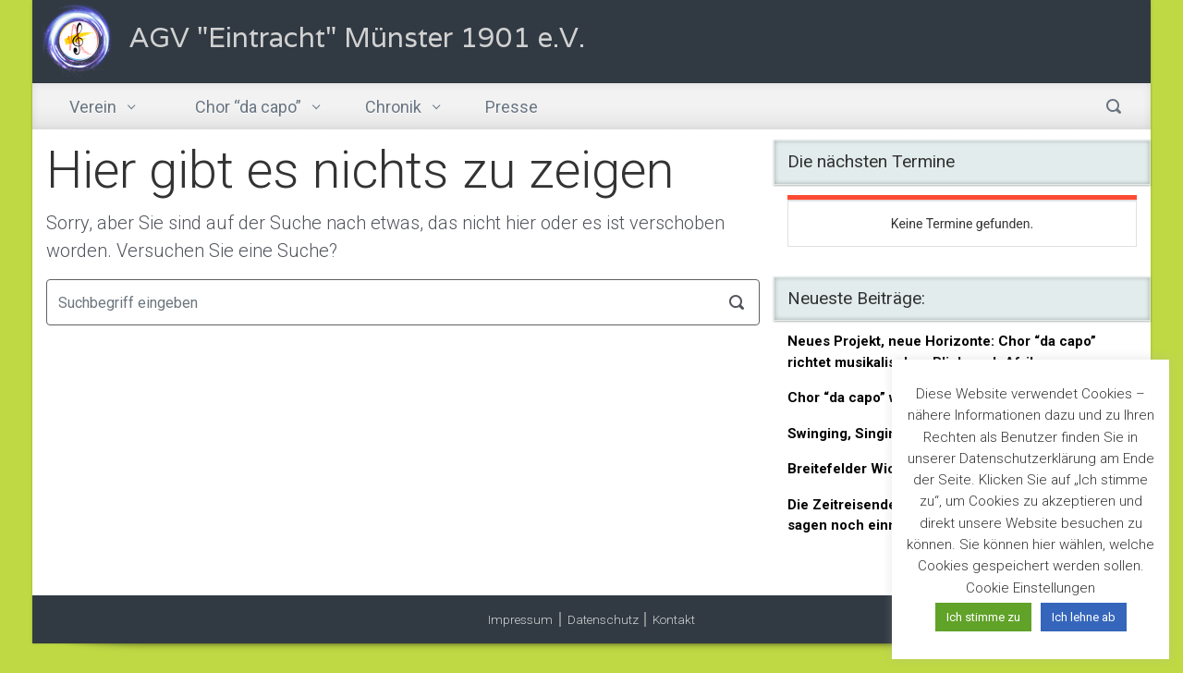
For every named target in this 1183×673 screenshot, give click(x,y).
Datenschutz (603, 619)
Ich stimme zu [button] (983, 617)
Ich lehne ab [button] (1084, 617)
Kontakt (673, 619)
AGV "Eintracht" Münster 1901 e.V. (357, 37)
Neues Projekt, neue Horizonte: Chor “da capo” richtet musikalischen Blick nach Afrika (941, 352)
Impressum (520, 619)
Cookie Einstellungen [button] (1030, 588)
